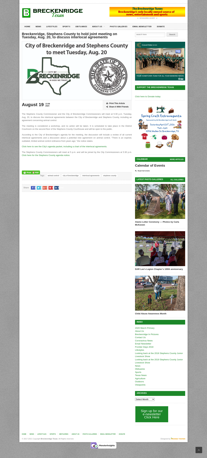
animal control (53, 176)
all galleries (177, 179)
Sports (69, 26)
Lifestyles (53, 26)
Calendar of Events (149, 165)
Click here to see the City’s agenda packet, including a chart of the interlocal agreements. (63, 146)
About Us (102, 27)
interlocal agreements (90, 176)
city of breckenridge (70, 176)
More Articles (177, 159)
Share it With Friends (117, 107)
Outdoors (139, 381)
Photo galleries (123, 26)
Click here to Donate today (147, 96)
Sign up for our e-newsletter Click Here (151, 414)
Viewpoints (140, 384)
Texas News (140, 375)
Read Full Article (143, 170)
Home (27, 26)
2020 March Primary (144, 328)
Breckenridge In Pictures (146, 334)
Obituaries (84, 26)
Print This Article (115, 103)
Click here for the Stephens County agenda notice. (45, 155)
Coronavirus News (143, 340)
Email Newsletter (148, 26)
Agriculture (140, 378)
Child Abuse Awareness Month (150, 313)
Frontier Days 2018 (144, 347)
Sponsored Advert (147, 18)
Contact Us (140, 337)
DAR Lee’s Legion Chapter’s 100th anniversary (158, 269)
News (39, 26)
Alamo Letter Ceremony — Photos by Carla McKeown (156, 223)
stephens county (108, 176)
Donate (169, 26)
